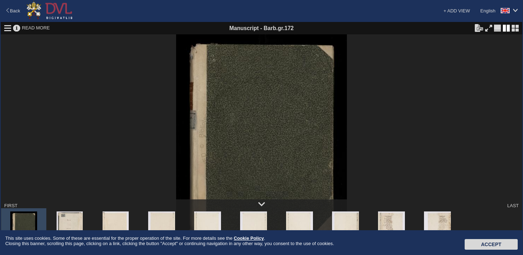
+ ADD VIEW (456, 10)
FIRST (11, 205)
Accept (491, 244)
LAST (513, 205)
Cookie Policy (249, 238)
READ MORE (36, 27)
